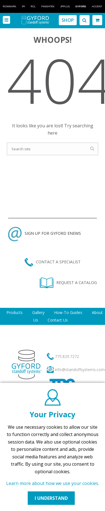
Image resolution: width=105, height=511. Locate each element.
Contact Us (58, 320)
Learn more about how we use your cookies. (52, 483)
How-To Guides (68, 312)
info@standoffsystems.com (80, 369)
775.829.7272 (67, 356)
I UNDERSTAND (51, 498)
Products (14, 312)
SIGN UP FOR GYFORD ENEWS (44, 233)
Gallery (38, 312)
